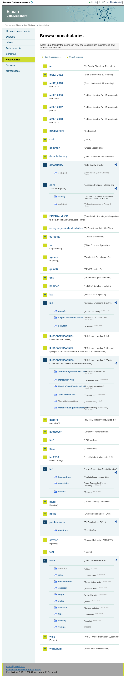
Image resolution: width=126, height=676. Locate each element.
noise (52, 513)
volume (62, 627)
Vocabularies (13, 59)
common (54, 148)
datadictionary (58, 156)
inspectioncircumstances (70, 317)
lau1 (52, 440)
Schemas (11, 54)
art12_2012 (56, 74)
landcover (55, 431)
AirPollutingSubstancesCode (70, 371)
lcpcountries (64, 477)
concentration (65, 581)
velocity (62, 620)
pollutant (62, 326)
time (60, 614)
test (51, 552)
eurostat (54, 236)
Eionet (18, 25)
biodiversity (56, 131)
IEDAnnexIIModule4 (61, 360)
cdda (52, 139)
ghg (51, 277)
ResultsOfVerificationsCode (70, 386)
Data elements (13, 48)
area (60, 575)
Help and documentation (18, 31)
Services (10, 65)
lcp (51, 469)
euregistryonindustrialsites (65, 228)
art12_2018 (56, 83)
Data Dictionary (30, 25)
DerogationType (66, 380)
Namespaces (13, 71)
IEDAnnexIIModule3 (61, 348)
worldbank (55, 648)
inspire (53, 419)
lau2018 (54, 457)
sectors (62, 491)
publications (57, 522)
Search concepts (76, 57)
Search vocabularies (53, 57)
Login (94, 2)
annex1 (61, 311)
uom (52, 560)
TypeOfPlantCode (66, 394)
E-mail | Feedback (15, 666)
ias (51, 294)
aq (50, 66)
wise (52, 636)
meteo (61, 601)
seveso (53, 540)
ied (51, 303)
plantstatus (63, 483)
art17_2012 (56, 107)
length (61, 594)
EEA (19, 2)
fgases (53, 257)
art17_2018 (56, 119)
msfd (52, 501)
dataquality (56, 165)
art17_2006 (56, 95)
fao (51, 245)
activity (61, 196)
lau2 (52, 448)
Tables (9, 42)
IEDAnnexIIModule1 (61, 336)
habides (54, 286)
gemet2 (53, 269)
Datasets (10, 36)
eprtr (52, 185)
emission (62, 588)
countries (63, 530)
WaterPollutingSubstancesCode (70, 408)
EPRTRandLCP (58, 216)
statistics (62, 607)
